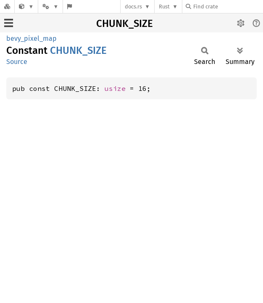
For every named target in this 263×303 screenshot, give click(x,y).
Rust (164, 6)
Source (16, 62)
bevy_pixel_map (31, 39)
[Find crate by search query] (227, 6)
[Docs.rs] (7, 6)
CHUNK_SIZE (124, 23)
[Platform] (50, 6)
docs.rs (133, 6)
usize (115, 88)
